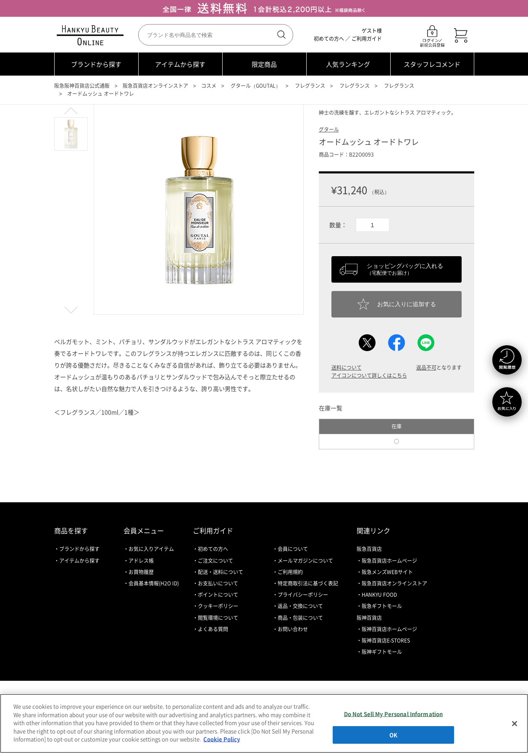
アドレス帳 (141, 560)
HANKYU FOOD (379, 594)
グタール (329, 129)
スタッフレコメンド (432, 64)
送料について (346, 367)
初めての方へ (329, 38)
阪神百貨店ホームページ (389, 629)
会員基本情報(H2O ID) (154, 583)
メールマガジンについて (305, 560)
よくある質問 (213, 629)
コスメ (208, 85)
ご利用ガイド (367, 38)
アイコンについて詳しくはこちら (369, 375)
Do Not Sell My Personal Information (393, 714)
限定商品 (264, 64)
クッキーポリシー (218, 606)
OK (393, 735)
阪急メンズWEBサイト (387, 572)
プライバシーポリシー (303, 594)
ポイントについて (218, 594)
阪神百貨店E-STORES (386, 640)
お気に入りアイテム (151, 549)
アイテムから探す (180, 64)
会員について (293, 549)
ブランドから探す (96, 64)
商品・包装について (300, 618)
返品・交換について (300, 606)
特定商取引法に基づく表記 (308, 583)
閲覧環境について (218, 618)
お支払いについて (218, 583)
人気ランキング (348, 64)
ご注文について (215, 560)
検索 (280, 34)
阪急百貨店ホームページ (389, 560)
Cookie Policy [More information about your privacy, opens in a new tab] (221, 739)
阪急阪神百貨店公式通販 (82, 85)
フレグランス (310, 85)
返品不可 (426, 367)
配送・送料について (220, 572)
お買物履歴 (141, 572)
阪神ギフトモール (382, 652)
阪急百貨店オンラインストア (155, 85)
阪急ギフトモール (382, 606)
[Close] (514, 723)
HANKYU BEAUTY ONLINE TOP (91, 35)
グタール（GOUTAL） (256, 85)
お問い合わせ (293, 629)
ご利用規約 (290, 572)
